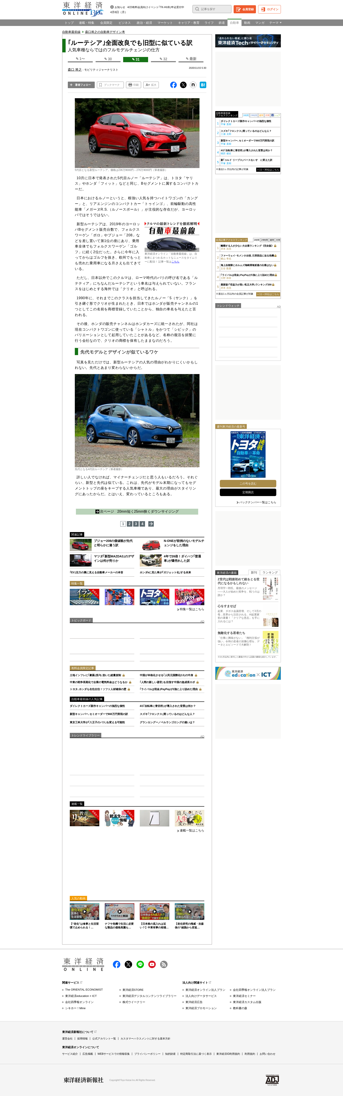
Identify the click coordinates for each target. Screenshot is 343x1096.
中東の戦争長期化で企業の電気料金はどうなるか (99, 682)
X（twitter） (128, 964)
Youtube (152, 964)
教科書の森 (240, 1008)
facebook (116, 964)
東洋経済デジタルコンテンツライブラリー (149, 996)
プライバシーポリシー (147, 1054)
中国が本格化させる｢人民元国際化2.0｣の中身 (166, 675)
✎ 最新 (191, 59)
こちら (175, 261)
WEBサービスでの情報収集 (114, 1054)
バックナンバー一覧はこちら (257, 502)
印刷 (136, 84)
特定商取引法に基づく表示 (196, 1054)
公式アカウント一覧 (104, 1038)
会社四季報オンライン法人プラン (254, 989)
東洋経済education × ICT (81, 996)
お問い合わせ (267, 1054)
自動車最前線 (71, 32)
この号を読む (248, 483)
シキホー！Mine (75, 1008)
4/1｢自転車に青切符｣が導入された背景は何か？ (168, 706)
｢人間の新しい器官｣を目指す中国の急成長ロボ (167, 682)
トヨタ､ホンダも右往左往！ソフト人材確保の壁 (98, 689)
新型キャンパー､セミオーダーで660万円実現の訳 (99, 714)
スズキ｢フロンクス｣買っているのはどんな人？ (167, 714)
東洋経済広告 (194, 1002)
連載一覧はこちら (192, 830)
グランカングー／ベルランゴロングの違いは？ (167, 722)
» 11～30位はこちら (268, 169)
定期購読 (248, 492)
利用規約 (250, 1054)
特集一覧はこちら (192, 609)
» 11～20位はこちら (268, 294)
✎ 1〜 (80, 59)
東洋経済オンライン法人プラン (205, 989)
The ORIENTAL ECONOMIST (84, 989)
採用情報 (82, 1038)
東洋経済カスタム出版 (247, 1002)
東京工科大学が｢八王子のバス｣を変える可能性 (97, 722)
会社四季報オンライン (79, 1002)
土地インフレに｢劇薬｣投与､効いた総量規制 (95, 675)
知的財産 (170, 1054)
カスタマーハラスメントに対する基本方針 (145, 1038)
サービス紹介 (70, 1054)
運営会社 (67, 1038)
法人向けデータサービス (201, 996)
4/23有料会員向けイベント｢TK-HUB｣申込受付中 (155, 7)
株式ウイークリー (133, 1002)
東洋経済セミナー (244, 996)
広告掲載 (87, 1054)
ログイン (272, 9)
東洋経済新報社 (83, 1080)
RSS (164, 964)
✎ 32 (163, 59)
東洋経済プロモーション (201, 1008)
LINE (140, 964)
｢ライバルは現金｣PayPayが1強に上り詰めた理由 (169, 689)
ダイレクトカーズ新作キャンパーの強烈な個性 (97, 706)
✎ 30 (108, 59)
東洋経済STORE (133, 989)
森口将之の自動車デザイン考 (105, 32)
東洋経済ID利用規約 (228, 1054)
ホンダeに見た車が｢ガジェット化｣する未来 (165, 572)
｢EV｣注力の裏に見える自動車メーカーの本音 (96, 572)
